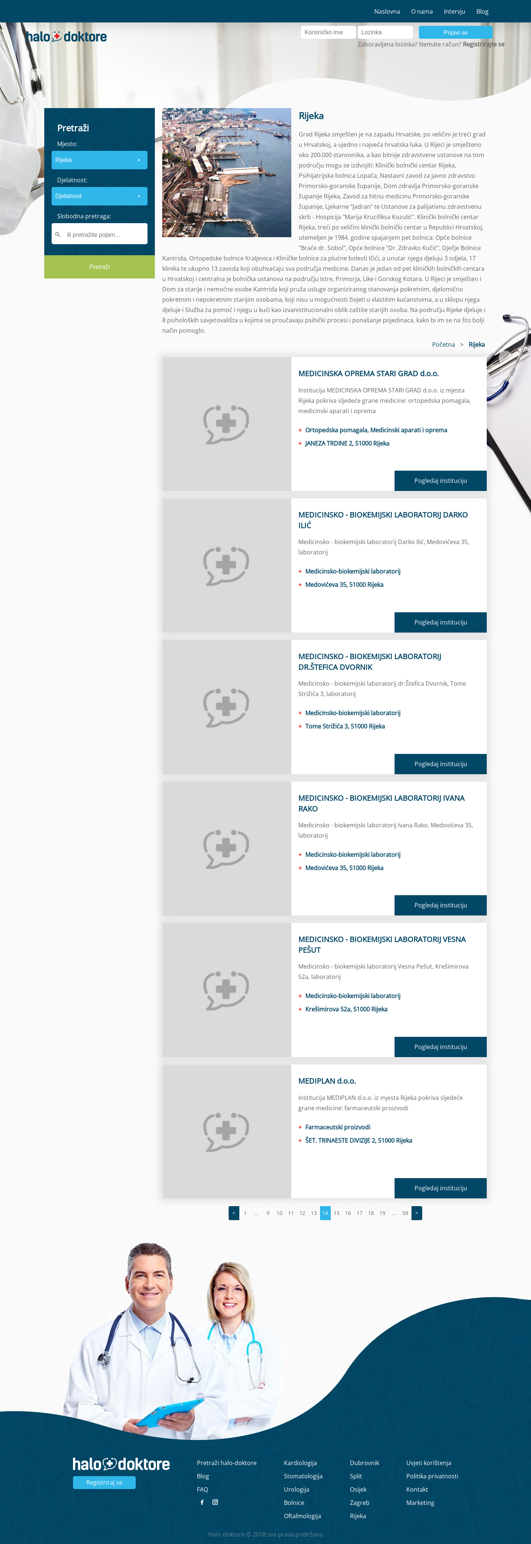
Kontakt (417, 1489)
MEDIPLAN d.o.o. (327, 1081)
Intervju (454, 11)
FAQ (202, 1489)
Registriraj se (104, 1482)
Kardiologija (300, 1463)
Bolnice (294, 1503)
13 (314, 1212)
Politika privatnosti (432, 1476)
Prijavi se (456, 33)
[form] (99, 193)
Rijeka (358, 1516)
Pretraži (99, 267)
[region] (99, 403)
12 (302, 1212)
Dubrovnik (364, 1463)
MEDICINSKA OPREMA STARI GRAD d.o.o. (368, 373)
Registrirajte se (483, 44)
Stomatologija (303, 1476)
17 (359, 1212)
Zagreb (359, 1503)
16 (348, 1212)
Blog (482, 11)
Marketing (420, 1503)
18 (371, 1212)
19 (382, 1212)
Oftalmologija (302, 1516)
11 (291, 1212)
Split (356, 1476)
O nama (422, 11)
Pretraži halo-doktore (227, 1463)
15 (337, 1212)
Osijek (358, 1489)
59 (405, 1212)
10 (279, 1212)
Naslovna (387, 11)
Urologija (296, 1489)
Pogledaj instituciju (440, 481)
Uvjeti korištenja (428, 1463)
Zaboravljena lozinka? (387, 44)
